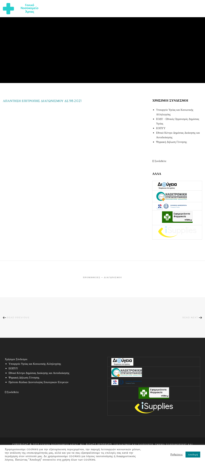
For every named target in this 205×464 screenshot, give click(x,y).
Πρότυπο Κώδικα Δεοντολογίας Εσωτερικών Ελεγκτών (38, 382)
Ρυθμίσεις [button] (176, 454)
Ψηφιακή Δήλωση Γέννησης (171, 142)
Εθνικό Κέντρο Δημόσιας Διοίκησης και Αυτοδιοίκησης (39, 373)
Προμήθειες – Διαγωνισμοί (102, 277)
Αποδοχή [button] (193, 454)
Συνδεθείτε (159, 161)
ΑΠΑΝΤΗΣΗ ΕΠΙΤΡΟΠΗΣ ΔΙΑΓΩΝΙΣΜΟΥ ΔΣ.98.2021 (42, 101)
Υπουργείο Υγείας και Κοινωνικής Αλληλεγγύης (35, 364)
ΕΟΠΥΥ (160, 128)
